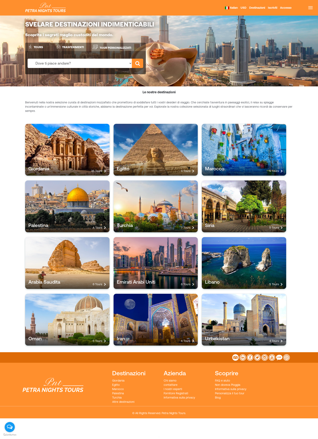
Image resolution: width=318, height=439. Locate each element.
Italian (231, 7)
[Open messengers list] (10, 427)
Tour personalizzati (111, 47)
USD (243, 7)
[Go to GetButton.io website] (9, 435)
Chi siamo (170, 380)
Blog (218, 397)
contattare (170, 384)
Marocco (118, 389)
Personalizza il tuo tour (229, 393)
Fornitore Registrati (176, 393)
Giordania (118, 380)
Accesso (285, 7)
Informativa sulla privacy (179, 397)
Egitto (116, 384)
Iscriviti (272, 7)
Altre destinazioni (123, 401)
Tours (35, 46)
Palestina (118, 393)
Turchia (117, 397)
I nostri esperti (173, 389)
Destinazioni (257, 7)
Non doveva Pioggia (227, 384)
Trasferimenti (70, 46)
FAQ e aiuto (222, 380)
